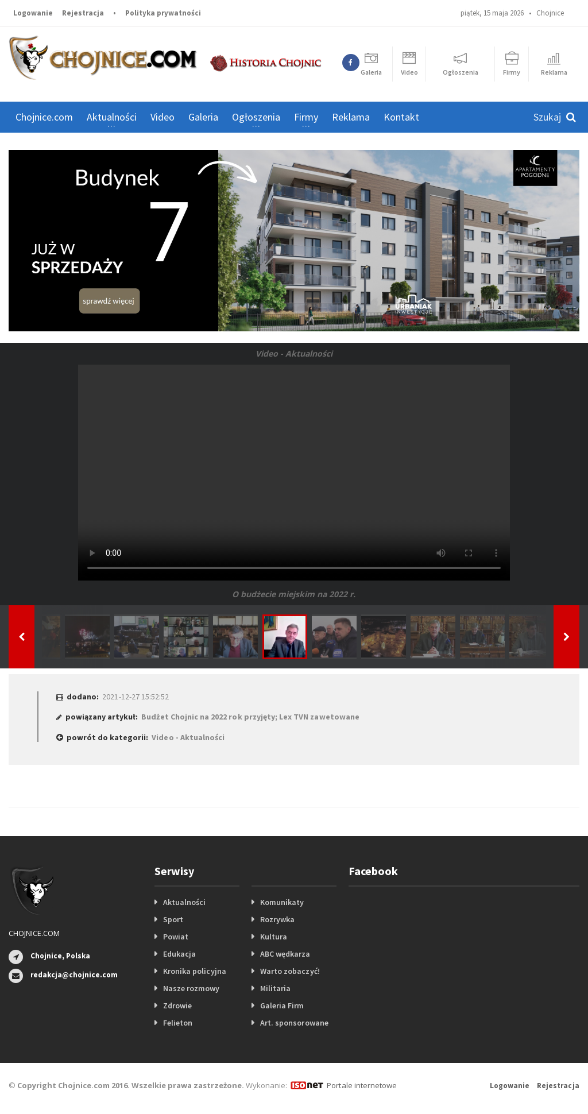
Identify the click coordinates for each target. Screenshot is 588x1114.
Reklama (351, 116)
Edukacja (179, 954)
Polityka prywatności (163, 13)
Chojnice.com (44, 116)
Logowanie (33, 13)
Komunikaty (282, 902)
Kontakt (401, 116)
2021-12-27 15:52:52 (135, 696)
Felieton (177, 1023)
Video (162, 116)
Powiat (175, 936)
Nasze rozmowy (191, 988)
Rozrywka (277, 919)
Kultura (273, 936)
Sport (173, 919)
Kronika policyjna (194, 971)
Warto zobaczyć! (289, 971)
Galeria (203, 116)
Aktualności (184, 902)
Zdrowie (177, 1005)
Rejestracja (83, 13)
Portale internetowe (361, 1085)
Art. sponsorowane (294, 1023)
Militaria (275, 988)
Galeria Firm (282, 1005)
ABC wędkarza (285, 954)
